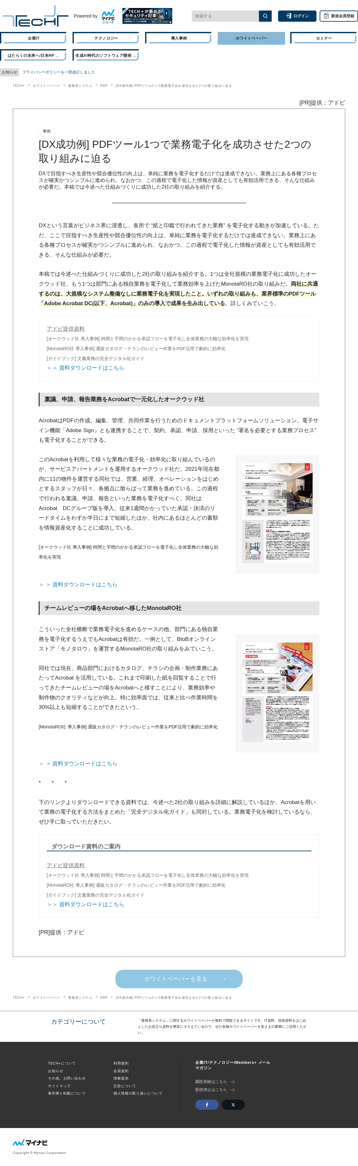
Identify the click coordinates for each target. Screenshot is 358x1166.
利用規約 (121, 1063)
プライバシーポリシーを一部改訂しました (58, 72)
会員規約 (121, 1071)
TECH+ (19, 85)
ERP (104, 85)
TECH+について (62, 1063)
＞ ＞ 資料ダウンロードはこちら (78, 585)
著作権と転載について (67, 1093)
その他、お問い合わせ (67, 1078)
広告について (124, 1086)
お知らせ (55, 1071)
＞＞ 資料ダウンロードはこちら (85, 368)
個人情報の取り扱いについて (138, 1093)
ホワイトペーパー (46, 85)
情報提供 (121, 1078)
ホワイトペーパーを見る (175, 979)
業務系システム (80, 85)
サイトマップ (59, 1086)
